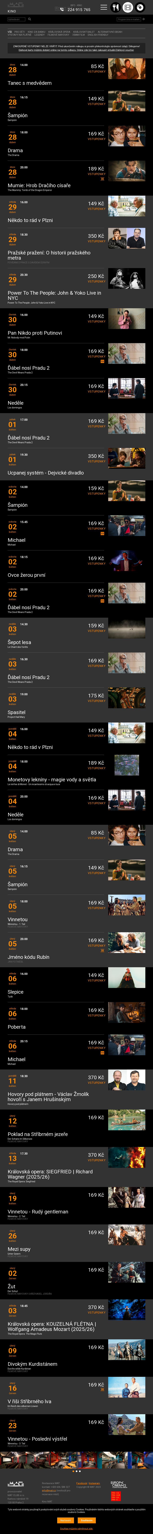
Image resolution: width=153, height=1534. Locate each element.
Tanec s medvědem (30, 83)
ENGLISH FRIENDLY (98, 34)
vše (10, 31)
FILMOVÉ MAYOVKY (58, 34)
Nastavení (65, 1520)
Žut (11, 1287)
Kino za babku (36, 31)
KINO (12, 11)
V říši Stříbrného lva (29, 1402)
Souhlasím (87, 1520)
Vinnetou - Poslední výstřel (37, 1439)
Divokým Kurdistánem (32, 1364)
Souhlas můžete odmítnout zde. (76, 1528)
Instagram (94, 1483)
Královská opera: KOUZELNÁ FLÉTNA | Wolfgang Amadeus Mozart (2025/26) (52, 1326)
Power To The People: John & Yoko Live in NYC (54, 295)
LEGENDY (40, 34)
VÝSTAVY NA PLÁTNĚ (19, 34)
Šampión (18, 115)
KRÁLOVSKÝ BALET (84, 31)
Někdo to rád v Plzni (30, 220)
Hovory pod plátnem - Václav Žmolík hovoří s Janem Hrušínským (48, 1097)
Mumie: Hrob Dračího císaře (39, 185)
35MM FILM (78, 34)
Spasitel (16, 712)
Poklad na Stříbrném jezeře (38, 1134)
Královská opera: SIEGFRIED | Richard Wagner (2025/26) (50, 1174)
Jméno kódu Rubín (28, 957)
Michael (16, 540)
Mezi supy (19, 1249)
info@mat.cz (49, 1490)
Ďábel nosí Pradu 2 (29, 368)
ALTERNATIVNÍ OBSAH (110, 31)
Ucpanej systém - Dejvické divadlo (46, 473)
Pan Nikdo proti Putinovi (35, 333)
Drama (15, 150)
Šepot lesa (19, 642)
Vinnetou (18, 920)
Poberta (17, 1027)
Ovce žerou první (26, 575)
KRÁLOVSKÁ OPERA (59, 31)
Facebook (81, 1483)
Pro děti (20, 31)
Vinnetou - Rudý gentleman (38, 1212)
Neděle (15, 403)
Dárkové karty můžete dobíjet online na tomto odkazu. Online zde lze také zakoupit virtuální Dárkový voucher (76, 50)
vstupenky (96, 71)
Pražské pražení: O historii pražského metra (49, 255)
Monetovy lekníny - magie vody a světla (52, 780)
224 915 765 (79, 9)
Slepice (15, 992)
